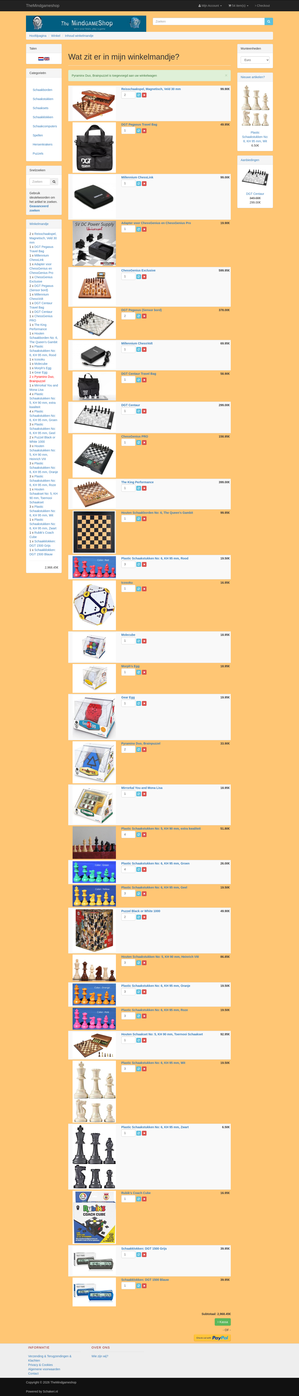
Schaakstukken (43, 99)
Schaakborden (42, 90)
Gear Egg (40, 372)
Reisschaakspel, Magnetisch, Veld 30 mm (43, 238)
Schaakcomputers (45, 126)
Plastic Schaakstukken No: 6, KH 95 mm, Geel (42, 429)
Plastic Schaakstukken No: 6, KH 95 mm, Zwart (42, 524)
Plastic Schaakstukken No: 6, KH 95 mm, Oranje (43, 468)
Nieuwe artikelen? (253, 77)
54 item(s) (238, 5)
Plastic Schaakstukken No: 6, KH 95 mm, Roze (42, 481)
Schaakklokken (43, 117)
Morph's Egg (42, 368)
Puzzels (38, 153)
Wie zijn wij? (100, 1356)
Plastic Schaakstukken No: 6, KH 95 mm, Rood (42, 351)
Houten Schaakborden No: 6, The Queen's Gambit (43, 338)
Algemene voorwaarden (44, 1369)
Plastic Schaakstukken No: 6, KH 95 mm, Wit (42, 511)
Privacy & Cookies (40, 1365)
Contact (33, 1373)
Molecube (41, 363)
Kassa (223, 1322)
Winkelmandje (39, 224)
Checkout (262, 5)
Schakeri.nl (50, 1391)
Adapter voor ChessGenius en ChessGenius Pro (41, 268)
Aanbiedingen (250, 160)
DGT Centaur (43, 311)
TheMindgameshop (42, 5)
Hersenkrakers (42, 144)
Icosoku (39, 359)
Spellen (38, 135)
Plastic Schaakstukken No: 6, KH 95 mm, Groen (43, 416)
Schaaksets (40, 108)
